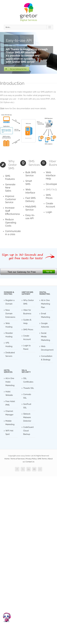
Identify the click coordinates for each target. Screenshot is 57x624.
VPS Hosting (8, 345)
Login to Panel (27, 347)
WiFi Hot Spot (9, 432)
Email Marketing (45, 315)
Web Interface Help (51, 175)
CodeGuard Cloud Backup (28, 430)
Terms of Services (18, 459)
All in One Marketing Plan (45, 303)
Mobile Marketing (9, 423)
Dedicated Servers (10, 354)
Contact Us (30, 462)
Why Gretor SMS (28, 302)
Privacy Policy (31, 459)
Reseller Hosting (9, 335)
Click (2, 108)
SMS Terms (42, 459)
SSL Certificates (28, 380)
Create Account (27, 337)
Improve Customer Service (10, 199)
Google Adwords (45, 325)
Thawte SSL (28, 388)
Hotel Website (9, 393)
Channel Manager (9, 413)
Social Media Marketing (45, 336)
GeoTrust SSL (27, 406)
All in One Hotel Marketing (9, 382)
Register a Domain (9, 302)
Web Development (46, 348)
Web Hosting (8, 325)
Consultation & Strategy (46, 358)
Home (6, 459)
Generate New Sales (10, 187)
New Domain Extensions (10, 313)
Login (49, 212)
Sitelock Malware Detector (27, 417)
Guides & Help (27, 321)
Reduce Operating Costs (10, 222)
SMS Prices (28, 329)
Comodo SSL (27, 396)
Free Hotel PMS (10, 403)
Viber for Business (27, 312)
